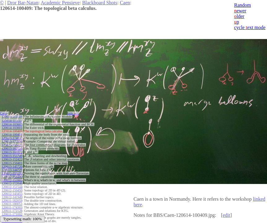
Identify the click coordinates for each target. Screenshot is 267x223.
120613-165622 (12, 145)
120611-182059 (12, 200)
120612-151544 (12, 187)
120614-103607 (12, 124)
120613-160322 (12, 152)
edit (226, 215)
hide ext (73, 113)
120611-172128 (12, 210)
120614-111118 (12, 116)
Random (242, 5)
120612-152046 (12, 183)
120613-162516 (12, 148)
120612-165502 (12, 173)
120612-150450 (12, 190)
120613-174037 (12, 138)
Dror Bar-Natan (22, 2)
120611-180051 (12, 204)
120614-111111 (12, 120)
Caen (125, 2)
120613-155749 (12, 156)
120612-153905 (12, 180)
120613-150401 (12, 163)
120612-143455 (12, 193)
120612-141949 (12, 197)
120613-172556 (12, 141)
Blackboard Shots (99, 2)
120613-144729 (12, 170)
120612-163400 (12, 176)
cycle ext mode (249, 27)
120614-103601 (12, 127)
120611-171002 (12, 214)
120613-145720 (12, 166)
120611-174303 (12, 207)
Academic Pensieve (60, 2)
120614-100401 (12, 134)
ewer (240, 10)
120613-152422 (12, 159)
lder (239, 16)
